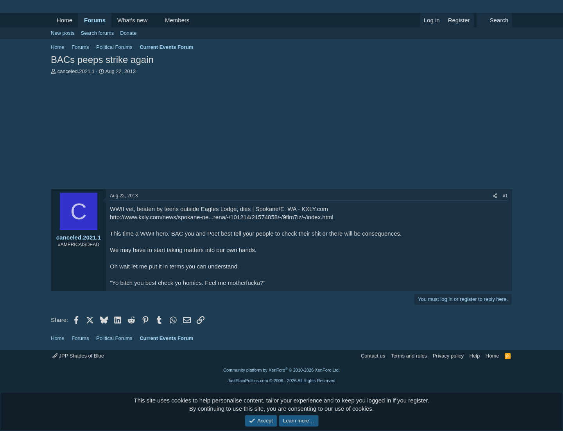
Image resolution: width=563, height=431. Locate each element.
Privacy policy (448, 356)
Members (177, 20)
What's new (132, 20)
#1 (505, 196)
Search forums (97, 33)
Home (64, 20)
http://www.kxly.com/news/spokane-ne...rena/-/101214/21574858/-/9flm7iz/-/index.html (221, 217)
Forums (95, 20)
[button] (153, 20)
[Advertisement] (281, 133)
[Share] (495, 195)
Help (475, 356)
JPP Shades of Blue (78, 356)
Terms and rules (409, 356)
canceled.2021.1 (76, 71)
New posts (63, 33)
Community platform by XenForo (281, 370)
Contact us (373, 356)
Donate (128, 33)
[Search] (494, 20)
